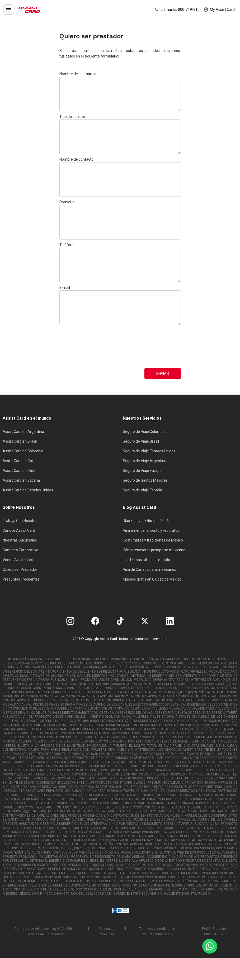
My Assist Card (219, 9)
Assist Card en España (21, 480)
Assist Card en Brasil (20, 441)
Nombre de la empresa (78, 74)
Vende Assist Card (18, 560)
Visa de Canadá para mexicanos (149, 569)
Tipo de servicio (72, 116)
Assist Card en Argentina (23, 431)
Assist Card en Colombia (23, 451)
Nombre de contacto (76, 159)
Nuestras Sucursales (20, 540)
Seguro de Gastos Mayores (145, 480)
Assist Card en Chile (19, 461)
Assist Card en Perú (19, 470)
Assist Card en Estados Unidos (28, 490)
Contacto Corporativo (20, 550)
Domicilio (66, 202)
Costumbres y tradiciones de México (153, 540)
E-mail (64, 287)
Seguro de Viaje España (142, 490)
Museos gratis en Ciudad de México (152, 579)
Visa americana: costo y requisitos (151, 530)
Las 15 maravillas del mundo (146, 560)
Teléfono (66, 245)
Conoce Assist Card (19, 530)
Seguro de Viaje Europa (142, 470)
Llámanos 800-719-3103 (177, 9)
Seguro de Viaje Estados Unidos (149, 451)
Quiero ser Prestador (20, 569)
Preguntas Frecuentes (21, 579)
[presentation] (81, 347)
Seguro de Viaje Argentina (144, 461)
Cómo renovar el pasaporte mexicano (154, 550)
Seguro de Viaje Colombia (144, 431)
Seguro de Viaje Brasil (141, 441)
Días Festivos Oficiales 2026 (146, 521)
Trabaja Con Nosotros (21, 521)
